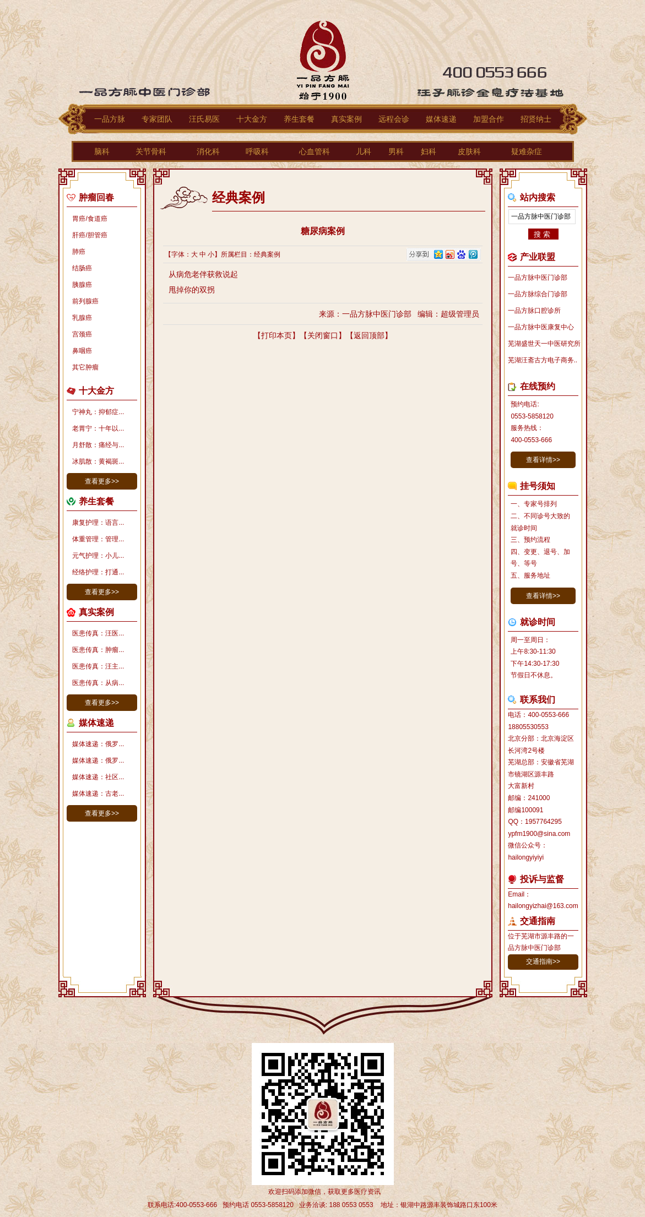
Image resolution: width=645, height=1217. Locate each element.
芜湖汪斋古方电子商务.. (543, 360)
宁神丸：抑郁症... (98, 412)
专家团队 (157, 119)
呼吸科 (257, 151)
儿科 (363, 151)
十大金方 (251, 119)
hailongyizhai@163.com (543, 906)
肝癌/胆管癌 (89, 235)
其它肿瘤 (85, 367)
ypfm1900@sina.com (539, 834)
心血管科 (314, 151)
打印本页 (276, 335)
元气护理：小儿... (98, 555)
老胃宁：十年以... (98, 428)
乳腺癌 (82, 318)
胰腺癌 (82, 285)
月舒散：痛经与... (98, 445)
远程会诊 (393, 119)
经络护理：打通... (98, 572)
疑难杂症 (526, 151)
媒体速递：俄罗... (98, 744)
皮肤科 (469, 151)
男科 (396, 151)
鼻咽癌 (82, 351)
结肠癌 (82, 268)
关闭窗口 (322, 335)
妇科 (428, 151)
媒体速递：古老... (98, 793)
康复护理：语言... (98, 522)
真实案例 (346, 119)
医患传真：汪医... (98, 633)
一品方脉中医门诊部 (537, 277)
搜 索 (542, 234)
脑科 (102, 151)
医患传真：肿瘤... (98, 650)
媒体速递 (441, 119)
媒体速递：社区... (98, 777)
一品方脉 (109, 119)
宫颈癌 (82, 334)
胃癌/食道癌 (89, 218)
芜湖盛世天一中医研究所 (544, 343)
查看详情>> (543, 460)
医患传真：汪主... (98, 666)
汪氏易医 (204, 119)
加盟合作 (488, 119)
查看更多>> (102, 481)
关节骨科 (150, 151)
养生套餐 (299, 119)
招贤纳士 (536, 119)
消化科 (208, 151)
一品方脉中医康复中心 (541, 327)
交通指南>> (543, 961)
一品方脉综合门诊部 (537, 294)
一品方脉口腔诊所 (534, 310)
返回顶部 (369, 335)
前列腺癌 (85, 301)
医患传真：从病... (98, 683)
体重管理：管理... (98, 539)
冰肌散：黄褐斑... (98, 461)
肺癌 (78, 252)
